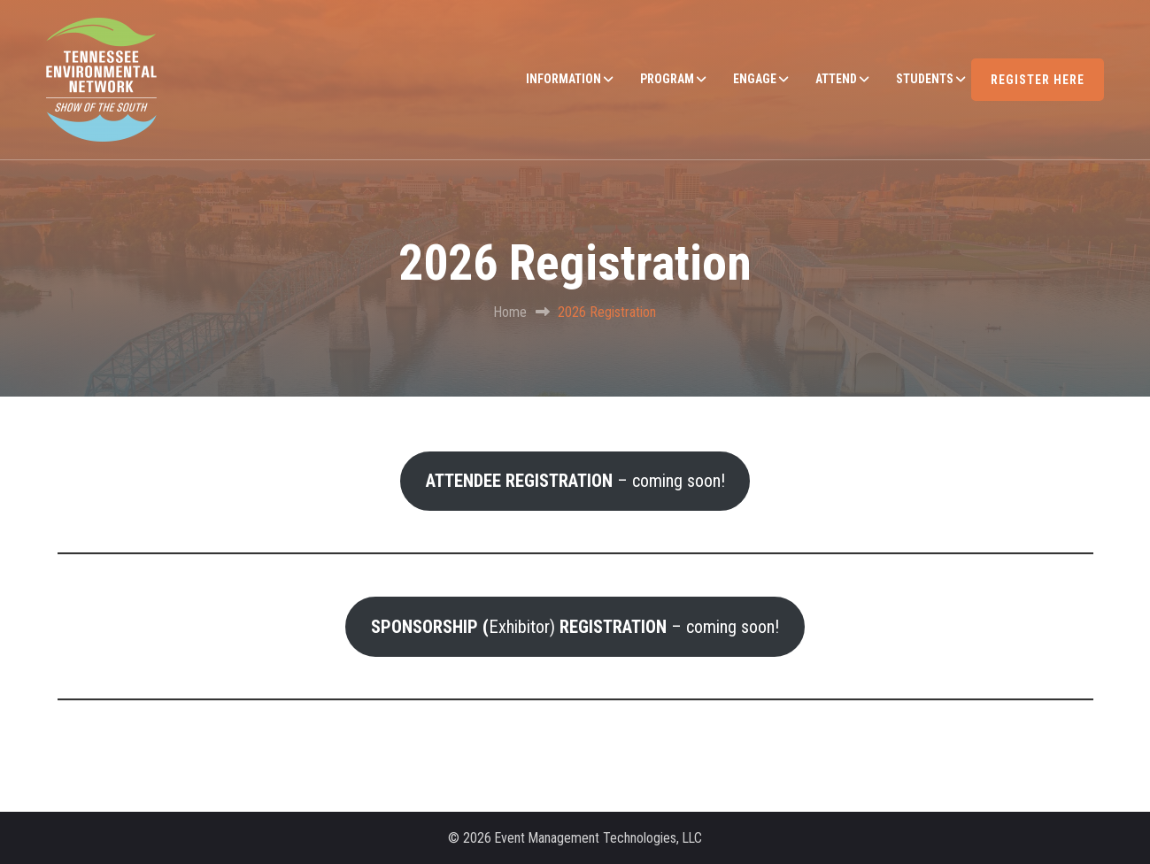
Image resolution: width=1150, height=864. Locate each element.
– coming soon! (575, 480)
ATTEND (836, 79)
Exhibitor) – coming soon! (575, 626)
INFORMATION (563, 79)
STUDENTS (924, 79)
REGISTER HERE (1037, 80)
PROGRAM (667, 79)
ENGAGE (754, 79)
